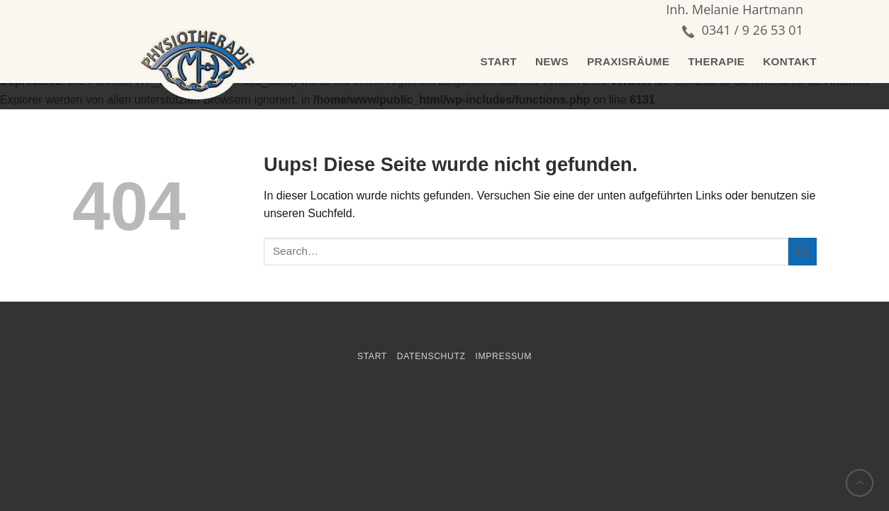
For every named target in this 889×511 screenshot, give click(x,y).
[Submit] (802, 251)
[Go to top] (859, 483)
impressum (503, 356)
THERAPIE (716, 61)
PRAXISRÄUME (628, 61)
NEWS (552, 61)
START (499, 61)
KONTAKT (790, 61)
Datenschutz (431, 356)
